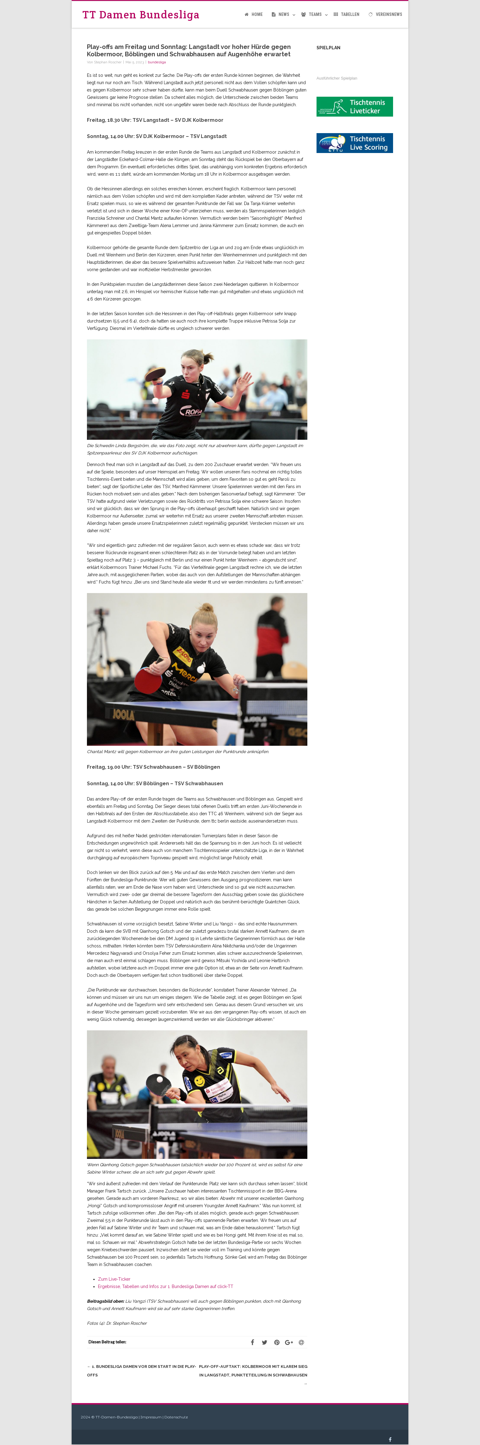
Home (254, 14)
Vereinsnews (385, 14)
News (280, 14)
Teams (311, 14)
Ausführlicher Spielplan (337, 78)
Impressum (151, 1417)
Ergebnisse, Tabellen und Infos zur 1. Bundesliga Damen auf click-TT (165, 1286)
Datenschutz (176, 1417)
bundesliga (157, 62)
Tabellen (346, 14)
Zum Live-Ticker (114, 1279)
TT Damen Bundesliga (141, 14)
